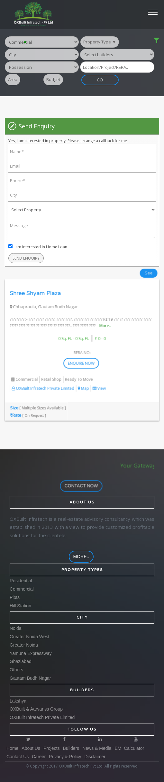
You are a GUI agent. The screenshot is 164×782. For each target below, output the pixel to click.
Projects (51, 748)
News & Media (96, 748)
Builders (71, 748)
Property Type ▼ (99, 42)
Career (39, 756)
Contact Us (17, 756)
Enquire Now (83, 355)
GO (107, 80)
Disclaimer (94, 756)
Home (12, 748)
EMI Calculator (129, 748)
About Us (31, 748)
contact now (83, 485)
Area (12, 80)
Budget (53, 80)
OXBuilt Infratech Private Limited (44, 379)
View (98, 379)
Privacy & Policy (65, 756)
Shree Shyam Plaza (37, 287)
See (146, 268)
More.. (104, 319)
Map (83, 379)
